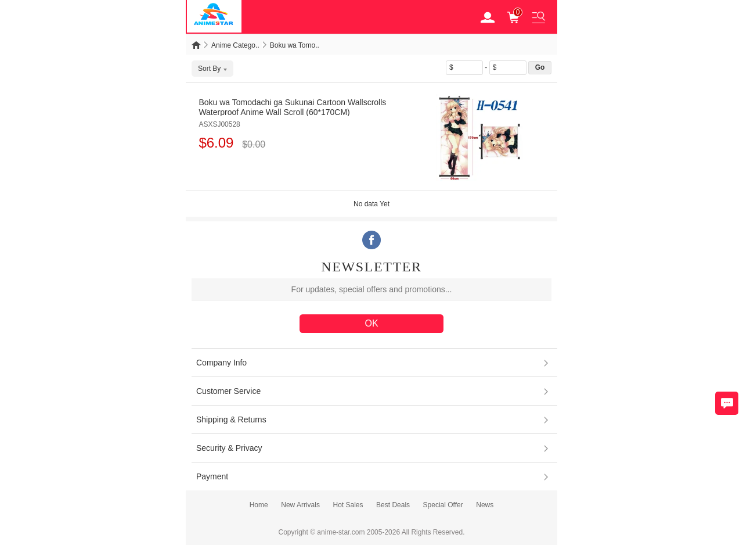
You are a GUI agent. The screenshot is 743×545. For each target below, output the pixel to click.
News (484, 505)
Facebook (371, 240)
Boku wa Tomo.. (294, 45)
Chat (726, 403)
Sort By (212, 68)
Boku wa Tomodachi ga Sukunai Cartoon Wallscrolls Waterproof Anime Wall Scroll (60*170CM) (292, 107)
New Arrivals (300, 505)
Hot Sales (348, 505)
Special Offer (443, 505)
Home (259, 505)
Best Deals (393, 505)
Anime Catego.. (235, 45)
